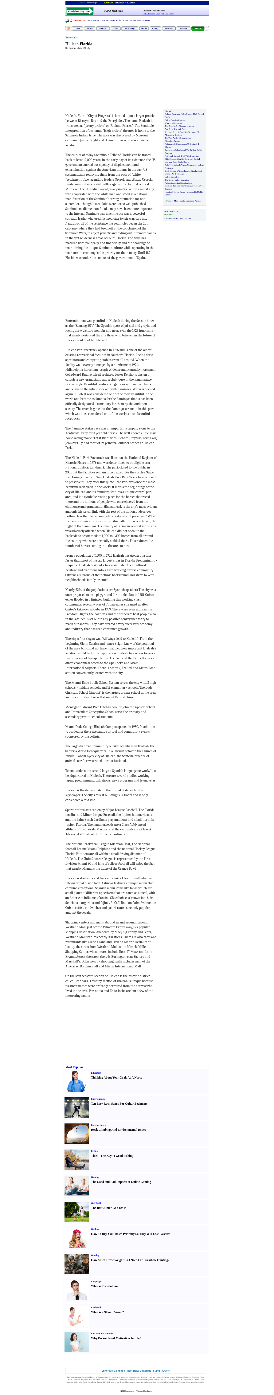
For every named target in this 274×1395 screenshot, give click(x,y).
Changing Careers (172, 141)
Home (144, 28)
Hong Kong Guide (94, 1382)
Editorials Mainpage (113, 1370)
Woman (197, 28)
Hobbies (95, 1229)
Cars (115, 28)
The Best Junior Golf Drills (109, 1207)
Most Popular (74, 1067)
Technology (130, 28)
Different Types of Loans (154, 11)
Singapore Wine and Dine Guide (92, 1380)
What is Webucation (173, 123)
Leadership (96, 1307)
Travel (77, 28)
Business (169, 28)
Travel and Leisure (88, 1377)
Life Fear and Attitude (102, 1333)
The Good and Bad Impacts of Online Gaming (121, 1181)
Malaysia (131, 2)
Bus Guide (108, 1380)
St (165, 132)
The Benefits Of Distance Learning (179, 126)
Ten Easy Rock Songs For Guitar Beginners (119, 1103)
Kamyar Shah (75, 48)
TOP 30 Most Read (113, 11)
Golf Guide (96, 1203)
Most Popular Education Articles (187, 201)
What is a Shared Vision (106, 1312)
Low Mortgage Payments (139, 20)
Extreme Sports (98, 1125)
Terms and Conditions (143, 1391)
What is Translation (104, 1286)
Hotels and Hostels (154, 1377)
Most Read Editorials (139, 1370)
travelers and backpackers (126, 1382)
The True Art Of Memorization (178, 138)
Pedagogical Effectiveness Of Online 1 (181, 144)
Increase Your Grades (182, 186)
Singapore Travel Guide (154, 1380)
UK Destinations (185, 1380)
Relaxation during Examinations (178, 183)
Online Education (172, 177)
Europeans (189, 1382)
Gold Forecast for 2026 (116, 20)
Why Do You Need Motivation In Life (115, 1338)
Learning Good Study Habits (177, 162)
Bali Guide (167, 1380)
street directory (141, 1377)
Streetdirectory (130, 1391)
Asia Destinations (121, 1380)
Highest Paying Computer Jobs (179, 218)
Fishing (94, 1151)
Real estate (179, 1377)
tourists (146, 1382)
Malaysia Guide (72, 1382)
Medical (103, 28)
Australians (200, 1382)
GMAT (181, 174)
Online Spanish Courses (175, 120)
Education (96, 1073)
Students (168, 186)
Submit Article (161, 1370)
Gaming (95, 1177)
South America (179, 1382)
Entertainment (98, 1099)
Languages (96, 1281)
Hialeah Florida (78, 43)
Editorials (71, 37)
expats (138, 1382)
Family (155, 28)
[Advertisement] (96, 80)
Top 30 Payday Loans (96, 20)
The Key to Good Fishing (117, 1155)
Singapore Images (168, 1377)
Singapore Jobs (72, 1384)
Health (90, 28)
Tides (94, 1155)
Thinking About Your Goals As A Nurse (116, 1077)
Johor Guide (83, 1382)
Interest (183, 28)
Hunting (95, 1255)
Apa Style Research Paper (176, 129)
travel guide (135, 1380)
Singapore (108, 2)
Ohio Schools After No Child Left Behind (182, 159)
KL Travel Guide (198, 1380)
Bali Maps (175, 1380)
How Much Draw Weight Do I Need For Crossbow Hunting (129, 1260)
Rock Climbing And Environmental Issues (118, 1129)
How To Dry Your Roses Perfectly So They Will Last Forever (130, 1234)
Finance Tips (79, 20)
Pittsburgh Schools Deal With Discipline (182, 156)
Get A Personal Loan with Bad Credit (158, 14)
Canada (171, 1382)
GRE (174, 174)
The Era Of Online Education (177, 180)
